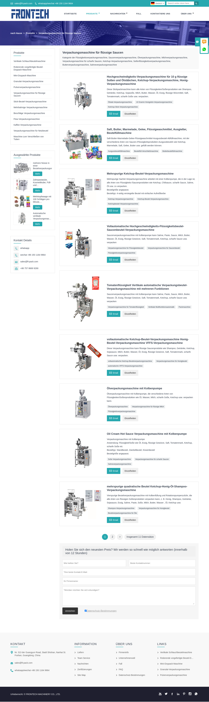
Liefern (80, 652)
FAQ (121, 670)
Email (113, 113)
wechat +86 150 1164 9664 (33, 255)
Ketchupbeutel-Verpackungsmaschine (123, 204)
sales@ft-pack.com (23, 3)
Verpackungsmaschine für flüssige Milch (148, 407)
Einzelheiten (130, 114)
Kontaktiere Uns (160, 14)
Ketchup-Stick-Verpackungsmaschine (123, 107)
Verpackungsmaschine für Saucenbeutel (164, 248)
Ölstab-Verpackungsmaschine (120, 102)
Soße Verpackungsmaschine (119, 460)
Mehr (37, 174)
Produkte (93, 14)
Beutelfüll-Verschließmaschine (146, 151)
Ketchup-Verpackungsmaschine (120, 199)
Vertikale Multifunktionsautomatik (161, 307)
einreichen (70, 611)
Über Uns (187, 14)
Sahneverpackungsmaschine (119, 464)
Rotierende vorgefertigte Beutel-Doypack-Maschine (184, 658)
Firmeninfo (124, 652)
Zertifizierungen (84, 670)
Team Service (83, 658)
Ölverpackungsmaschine (118, 407)
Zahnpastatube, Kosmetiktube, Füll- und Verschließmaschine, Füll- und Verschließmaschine (42, 183)
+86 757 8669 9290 (29, 268)
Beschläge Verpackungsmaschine (29, 113)
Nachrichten (119, 14)
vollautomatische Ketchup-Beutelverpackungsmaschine (130, 361)
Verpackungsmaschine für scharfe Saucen (152, 460)
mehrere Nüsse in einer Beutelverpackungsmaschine (42, 166)
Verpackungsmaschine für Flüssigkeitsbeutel (125, 248)
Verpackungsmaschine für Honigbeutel (171, 361)
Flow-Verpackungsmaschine (27, 119)
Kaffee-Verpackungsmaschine (27, 125)
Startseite (70, 14)
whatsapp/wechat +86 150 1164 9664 (55, 3)
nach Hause (16, 33)
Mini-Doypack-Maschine (25, 75)
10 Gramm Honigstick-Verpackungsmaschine (154, 102)
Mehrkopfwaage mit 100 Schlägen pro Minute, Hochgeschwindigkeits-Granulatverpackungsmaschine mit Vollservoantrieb (42, 199)
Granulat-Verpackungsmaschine (28, 81)
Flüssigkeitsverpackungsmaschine (121, 253)
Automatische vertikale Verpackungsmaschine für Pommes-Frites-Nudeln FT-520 (42, 216)
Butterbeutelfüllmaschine (172, 151)
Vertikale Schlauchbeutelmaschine (29, 61)
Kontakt (17, 644)
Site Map (81, 675)
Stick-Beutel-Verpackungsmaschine (30, 101)
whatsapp (24, 248)
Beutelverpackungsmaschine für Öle (122, 513)
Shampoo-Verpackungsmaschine (121, 509)
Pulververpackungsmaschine (27, 87)
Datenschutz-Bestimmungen (132, 675)
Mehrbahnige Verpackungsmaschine (30, 107)
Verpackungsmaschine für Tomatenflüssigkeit (126, 307)
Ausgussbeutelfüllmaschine (119, 151)
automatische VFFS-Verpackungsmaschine (125, 366)
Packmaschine (184, 307)
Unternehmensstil (127, 658)
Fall (139, 14)
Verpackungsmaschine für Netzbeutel (31, 131)
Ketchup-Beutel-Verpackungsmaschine (153, 199)
